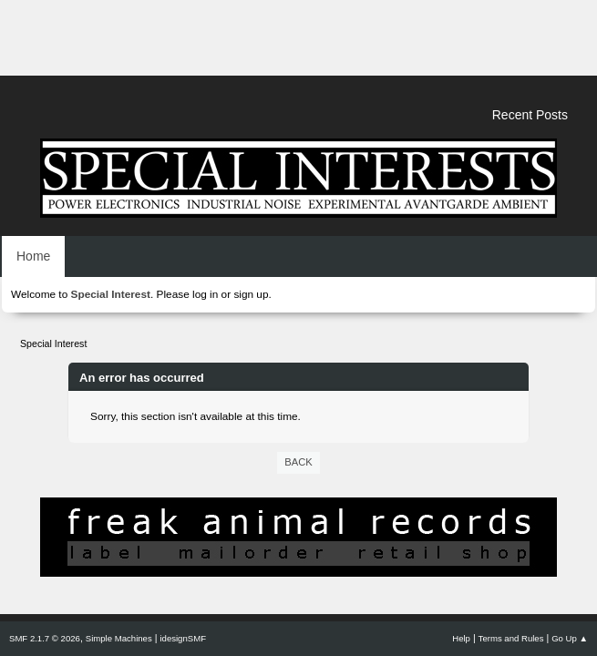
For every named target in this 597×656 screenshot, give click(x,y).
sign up (250, 294)
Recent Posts (530, 115)
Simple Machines (119, 638)
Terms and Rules (511, 638)
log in (205, 294)
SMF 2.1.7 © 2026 (44, 638)
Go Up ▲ (569, 638)
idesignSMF (183, 638)
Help (461, 638)
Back (298, 461)
